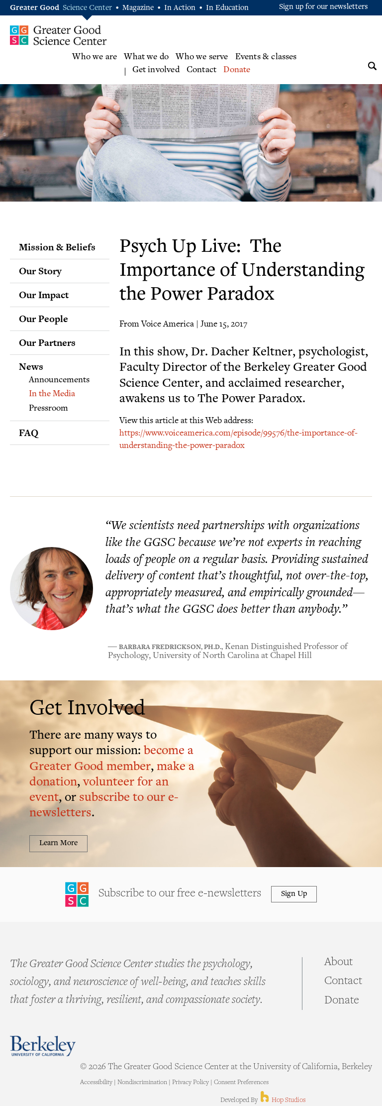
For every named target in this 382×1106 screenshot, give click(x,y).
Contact (201, 70)
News (31, 366)
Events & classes (266, 57)
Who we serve (202, 57)
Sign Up (294, 894)
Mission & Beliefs (57, 247)
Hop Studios (282, 1100)
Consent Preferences (241, 1082)
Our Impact (44, 295)
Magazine (138, 8)
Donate (236, 70)
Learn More (58, 843)
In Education (227, 8)
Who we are (94, 57)
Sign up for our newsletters (323, 7)
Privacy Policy (190, 1082)
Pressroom (48, 408)
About (338, 963)
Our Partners (47, 342)
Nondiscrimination (142, 1082)
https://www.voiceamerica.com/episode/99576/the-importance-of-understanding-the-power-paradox (238, 438)
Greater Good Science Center (58, 34)
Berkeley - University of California (43, 1046)
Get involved (156, 70)
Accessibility (96, 1082)
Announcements (59, 380)
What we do (146, 57)
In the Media (52, 394)
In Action (179, 8)
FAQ (28, 433)
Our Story (40, 271)
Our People (43, 319)
